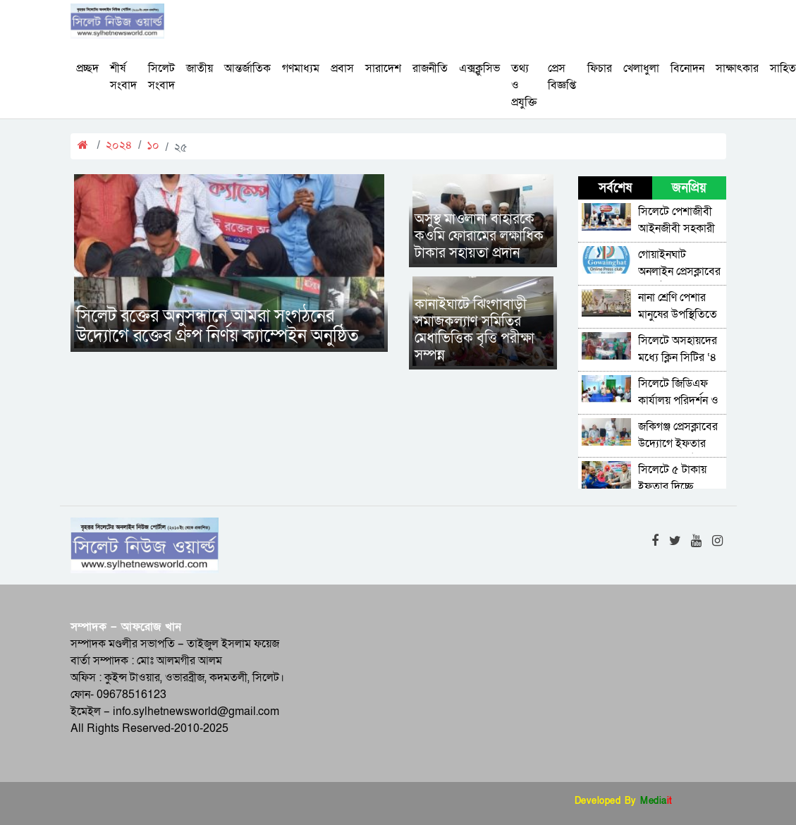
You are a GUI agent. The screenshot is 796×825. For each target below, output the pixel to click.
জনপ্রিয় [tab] (689, 188)
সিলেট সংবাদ (161, 77)
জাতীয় (199, 68)
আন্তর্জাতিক (247, 68)
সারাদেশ (383, 68)
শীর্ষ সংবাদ (123, 77)
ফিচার (599, 68)
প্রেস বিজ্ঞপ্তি (562, 77)
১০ (153, 145)
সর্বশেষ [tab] (615, 188)
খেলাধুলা (641, 68)
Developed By (624, 801)
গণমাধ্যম (300, 68)
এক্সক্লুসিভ (479, 68)
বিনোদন (687, 68)
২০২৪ (119, 145)
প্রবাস (342, 68)
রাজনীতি (430, 68)
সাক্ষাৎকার (737, 68)
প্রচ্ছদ (87, 68)
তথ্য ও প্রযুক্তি (524, 85)
